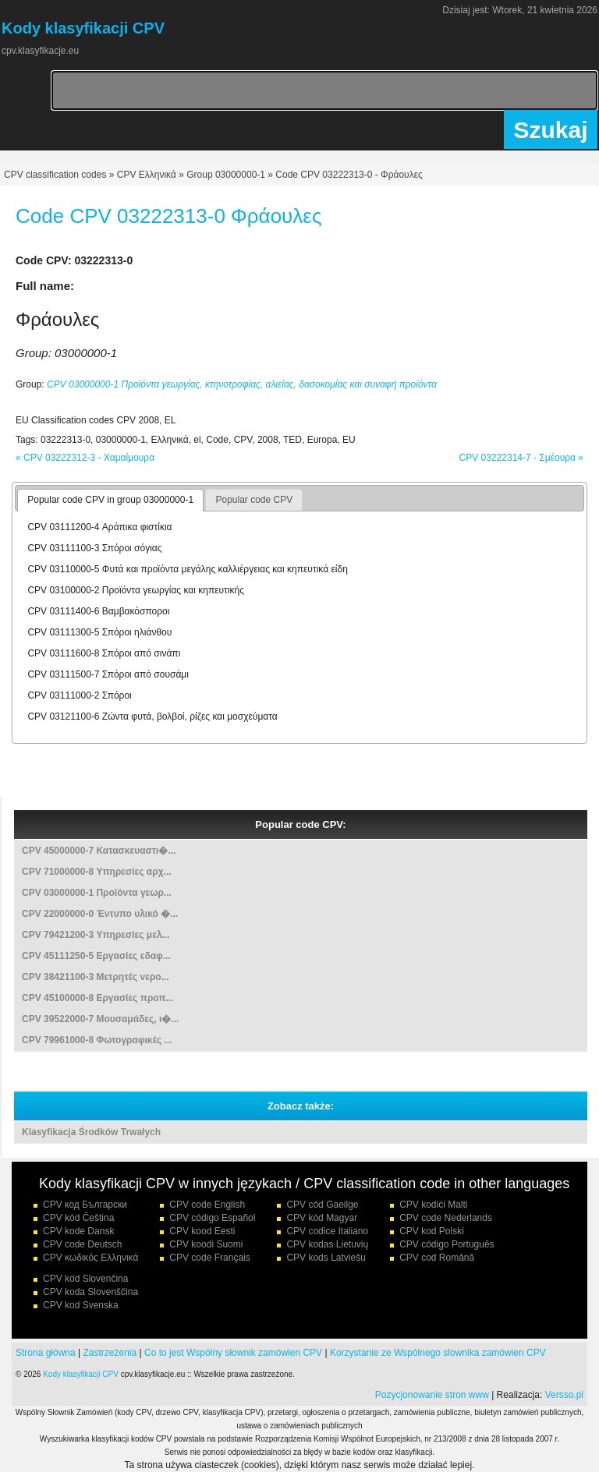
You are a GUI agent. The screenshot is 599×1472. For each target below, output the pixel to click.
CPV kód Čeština (78, 1217)
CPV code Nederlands (445, 1217)
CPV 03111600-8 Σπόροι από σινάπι (103, 653)
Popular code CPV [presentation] (253, 499)
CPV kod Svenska (81, 1305)
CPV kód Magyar (321, 1217)
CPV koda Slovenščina (90, 1291)
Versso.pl (564, 1394)
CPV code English (207, 1204)
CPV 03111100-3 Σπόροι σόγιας (94, 548)
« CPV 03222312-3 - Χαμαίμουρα (85, 457)
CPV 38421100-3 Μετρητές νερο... (95, 976)
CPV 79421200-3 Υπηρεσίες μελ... (96, 934)
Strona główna (46, 1352)
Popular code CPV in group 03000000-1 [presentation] (110, 499)
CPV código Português (446, 1244)
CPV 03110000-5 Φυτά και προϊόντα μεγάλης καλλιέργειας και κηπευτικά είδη (187, 569)
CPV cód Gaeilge (322, 1204)
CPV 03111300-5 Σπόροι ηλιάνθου (99, 632)
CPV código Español (212, 1217)
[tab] (110, 500)
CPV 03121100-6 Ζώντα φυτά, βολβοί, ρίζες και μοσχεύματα (152, 716)
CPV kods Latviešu (325, 1257)
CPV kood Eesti (202, 1231)
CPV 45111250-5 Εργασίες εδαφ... (96, 955)
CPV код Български (85, 1204)
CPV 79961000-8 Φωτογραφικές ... (97, 1040)
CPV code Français (209, 1257)
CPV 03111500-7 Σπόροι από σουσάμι (108, 674)
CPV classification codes (55, 174)
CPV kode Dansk (78, 1231)
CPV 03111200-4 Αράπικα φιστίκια (99, 527)
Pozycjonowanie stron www (432, 1394)
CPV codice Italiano (327, 1231)
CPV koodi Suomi (206, 1244)
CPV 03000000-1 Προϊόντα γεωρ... (97, 892)
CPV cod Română (436, 1257)
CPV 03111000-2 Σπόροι (79, 695)
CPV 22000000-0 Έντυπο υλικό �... (100, 913)
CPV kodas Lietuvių (327, 1244)
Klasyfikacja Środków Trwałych (91, 1132)
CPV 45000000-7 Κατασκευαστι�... (98, 850)
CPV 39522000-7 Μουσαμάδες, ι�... (100, 1019)
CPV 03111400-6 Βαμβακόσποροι (98, 611)
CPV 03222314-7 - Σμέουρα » (521, 457)
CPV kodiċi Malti (433, 1204)
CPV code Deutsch (82, 1244)
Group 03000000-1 (225, 174)
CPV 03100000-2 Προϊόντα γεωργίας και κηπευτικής (135, 590)
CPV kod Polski (431, 1231)
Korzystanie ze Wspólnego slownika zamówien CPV (438, 1352)
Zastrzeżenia (110, 1352)
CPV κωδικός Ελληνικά (90, 1257)
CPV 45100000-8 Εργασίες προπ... (98, 998)
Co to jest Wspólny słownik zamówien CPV (233, 1352)
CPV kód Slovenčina (85, 1278)
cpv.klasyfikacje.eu (40, 50)
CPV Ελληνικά (146, 174)
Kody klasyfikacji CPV (81, 1374)
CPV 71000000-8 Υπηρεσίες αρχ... (97, 871)
